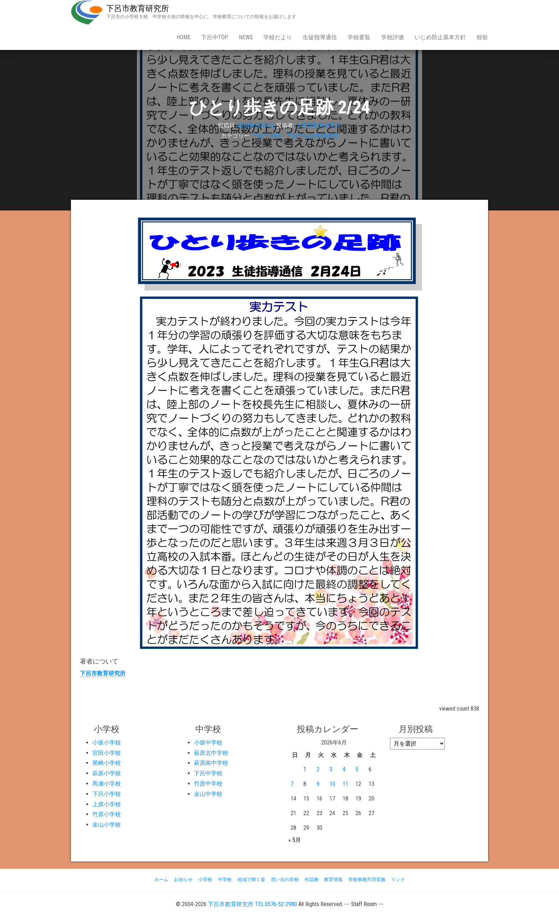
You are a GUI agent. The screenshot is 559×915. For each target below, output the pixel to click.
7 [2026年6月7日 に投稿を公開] (292, 784)
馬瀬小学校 (106, 783)
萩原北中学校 (211, 752)
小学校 (205, 879)
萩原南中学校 (211, 762)
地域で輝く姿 (251, 879)
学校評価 (392, 37)
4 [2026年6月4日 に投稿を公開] (344, 769)
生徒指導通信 (320, 37)
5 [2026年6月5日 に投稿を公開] (356, 769)
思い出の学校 (285, 879)
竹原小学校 (106, 814)
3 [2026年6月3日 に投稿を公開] (330, 769)
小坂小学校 (106, 742)
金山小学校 (106, 824)
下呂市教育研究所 (137, 8)
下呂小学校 (106, 794)
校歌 (482, 37)
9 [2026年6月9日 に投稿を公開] (318, 784)
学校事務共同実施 (366, 879)
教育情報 (333, 879)
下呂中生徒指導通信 (312, 135)
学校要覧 (359, 37)
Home (183, 37)
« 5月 (294, 840)
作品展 (311, 879)
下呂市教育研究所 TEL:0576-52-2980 (252, 904)
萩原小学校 (106, 773)
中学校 (225, 879)
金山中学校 (208, 794)
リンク (398, 879)
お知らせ (183, 879)
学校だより (277, 37)
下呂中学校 (266, 135)
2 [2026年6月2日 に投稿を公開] (318, 769)
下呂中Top (214, 37)
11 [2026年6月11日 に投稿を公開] (345, 784)
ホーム (161, 879)
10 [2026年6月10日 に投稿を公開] (332, 784)
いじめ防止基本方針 (440, 37)
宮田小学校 (106, 752)
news (246, 37)
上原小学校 (106, 804)
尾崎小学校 (106, 762)
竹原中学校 (208, 783)
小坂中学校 (208, 742)
